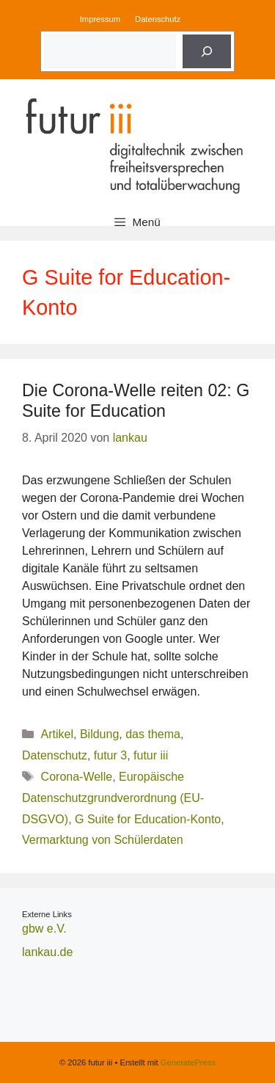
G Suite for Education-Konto (148, 819)
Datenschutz (157, 19)
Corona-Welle (77, 776)
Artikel (57, 734)
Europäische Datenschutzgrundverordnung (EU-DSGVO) (113, 797)
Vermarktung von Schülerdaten (102, 840)
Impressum (100, 19)
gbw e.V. (44, 928)
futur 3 (110, 755)
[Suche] (207, 51)
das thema (152, 734)
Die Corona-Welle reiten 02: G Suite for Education (135, 400)
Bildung (99, 734)
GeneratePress (188, 1062)
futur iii (150, 755)
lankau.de (47, 952)
